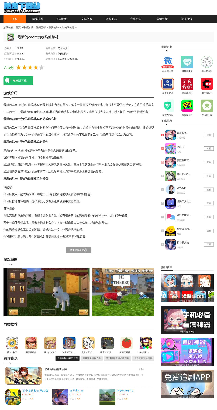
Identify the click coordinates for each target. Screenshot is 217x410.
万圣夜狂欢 (77, 390)
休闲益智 (41, 27)
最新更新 (162, 18)
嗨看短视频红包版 (184, 228)
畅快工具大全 (184, 201)
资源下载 (111, 18)
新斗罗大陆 (183, 242)
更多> (141, 369)
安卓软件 (62, 18)
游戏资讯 (186, 18)
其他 (24, 399)
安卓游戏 (86, 18)
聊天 (179, 206)
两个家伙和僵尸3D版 (35, 390)
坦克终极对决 (125, 390)
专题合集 (135, 18)
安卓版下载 (15, 80)
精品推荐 (37, 18)
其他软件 (181, 220)
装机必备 (181, 193)
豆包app (181, 187)
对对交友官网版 (184, 215)
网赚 (179, 234)
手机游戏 (28, 27)
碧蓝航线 (182, 133)
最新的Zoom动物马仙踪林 (63, 27)
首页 (15, 18)
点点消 (180, 146)
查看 (209, 135)
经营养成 (181, 138)
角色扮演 (181, 165)
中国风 (180, 247)
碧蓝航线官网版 (184, 160)
